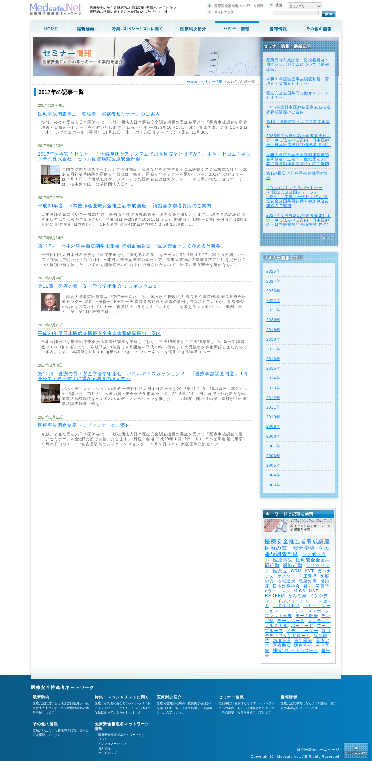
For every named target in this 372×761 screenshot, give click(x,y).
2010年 (273, 417)
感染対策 (308, 581)
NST (314, 591)
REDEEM (275, 595)
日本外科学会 (286, 586)
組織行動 (292, 565)
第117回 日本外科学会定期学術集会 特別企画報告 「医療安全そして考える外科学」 (132, 246)
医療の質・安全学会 (290, 548)
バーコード (302, 625)
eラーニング (277, 591)
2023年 (273, 291)
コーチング (293, 611)
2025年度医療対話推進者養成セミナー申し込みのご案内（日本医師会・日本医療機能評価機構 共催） (298, 140)
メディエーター (302, 630)
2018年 (273, 339)
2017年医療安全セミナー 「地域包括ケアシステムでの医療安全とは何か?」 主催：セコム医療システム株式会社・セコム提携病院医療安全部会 (144, 156)
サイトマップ (107, 753)
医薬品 (280, 570)
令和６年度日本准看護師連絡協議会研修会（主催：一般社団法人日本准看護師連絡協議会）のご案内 (297, 159)
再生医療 (303, 640)
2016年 (273, 359)
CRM (296, 571)
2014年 (273, 378)
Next (327, 238)
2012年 (273, 397)
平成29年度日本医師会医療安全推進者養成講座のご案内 (99, 333)
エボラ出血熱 (286, 605)
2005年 (273, 465)
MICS (299, 591)
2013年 (273, 388)
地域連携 (286, 581)
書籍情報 (289, 697)
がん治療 (297, 595)
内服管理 (282, 640)
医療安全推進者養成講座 (297, 542)
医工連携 (308, 576)
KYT (309, 571)
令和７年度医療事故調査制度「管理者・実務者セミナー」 (297, 81)
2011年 (273, 407)
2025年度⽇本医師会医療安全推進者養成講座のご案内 (298, 109)
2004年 (273, 475)
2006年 (273, 456)
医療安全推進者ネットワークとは (121, 735)
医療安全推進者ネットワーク (63, 687)
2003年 (273, 485)
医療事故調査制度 (297, 551)
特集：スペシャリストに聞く (122, 697)
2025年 (273, 271)
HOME (192, 81)
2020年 (273, 320)
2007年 (273, 446)
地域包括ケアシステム (295, 650)
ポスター (286, 576)
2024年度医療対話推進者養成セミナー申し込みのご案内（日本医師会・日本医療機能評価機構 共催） (298, 219)
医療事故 (283, 559)
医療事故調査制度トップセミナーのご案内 (84, 425)
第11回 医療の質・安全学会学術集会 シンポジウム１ (98, 286)
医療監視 (303, 645)
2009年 (273, 426)
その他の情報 (45, 724)
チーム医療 (307, 615)
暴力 (307, 586)
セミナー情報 (212, 81)
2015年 (273, 368)
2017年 (273, 349)
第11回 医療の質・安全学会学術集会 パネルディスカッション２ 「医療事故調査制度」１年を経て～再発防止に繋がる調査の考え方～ (143, 376)
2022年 (273, 300)
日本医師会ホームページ (318, 749)
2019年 (273, 330)
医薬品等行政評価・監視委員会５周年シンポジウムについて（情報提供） (297, 64)
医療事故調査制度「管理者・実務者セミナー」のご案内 (99, 113)
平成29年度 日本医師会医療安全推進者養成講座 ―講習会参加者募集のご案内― (127, 205)
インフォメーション (112, 744)
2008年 (273, 436)
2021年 (273, 310)
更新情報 (104, 748)
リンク (102, 739)
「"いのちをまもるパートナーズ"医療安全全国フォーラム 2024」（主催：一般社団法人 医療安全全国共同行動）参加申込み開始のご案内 (297, 197)
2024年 (273, 281)
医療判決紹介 (169, 697)
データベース (290, 620)
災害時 (322, 586)
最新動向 (41, 697)
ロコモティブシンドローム (298, 633)
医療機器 (282, 645)
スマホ (315, 611)
